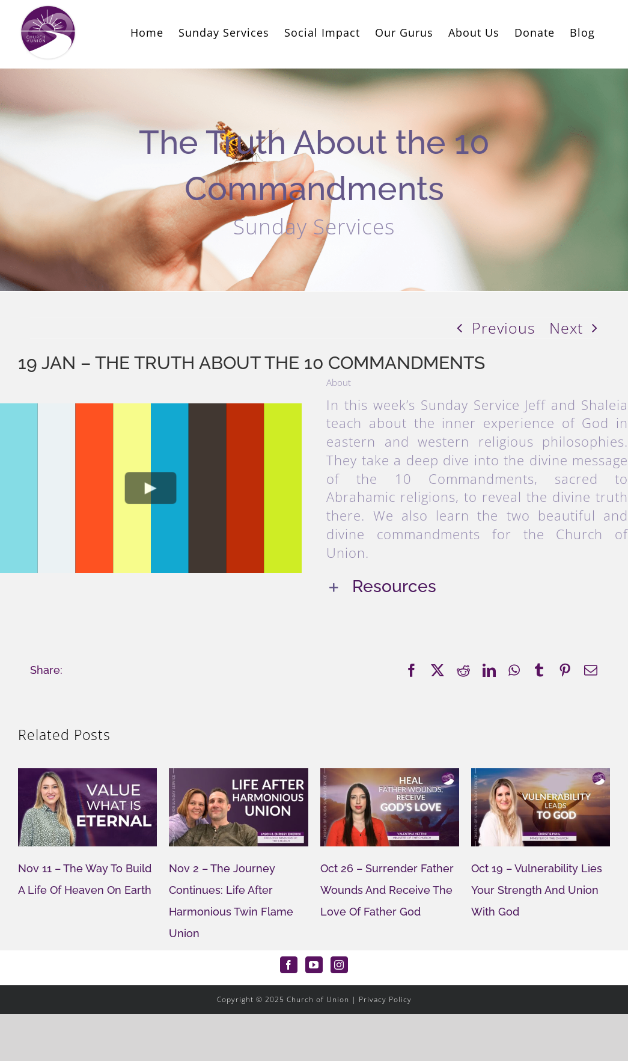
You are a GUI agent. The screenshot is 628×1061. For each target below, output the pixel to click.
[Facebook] (288, 964)
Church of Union (318, 999)
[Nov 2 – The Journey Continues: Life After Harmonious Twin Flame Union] (238, 776)
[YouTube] (314, 964)
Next (566, 327)
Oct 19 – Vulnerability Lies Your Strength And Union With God (536, 890)
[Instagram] (339, 964)
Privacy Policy (385, 999)
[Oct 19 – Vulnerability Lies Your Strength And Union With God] (540, 776)
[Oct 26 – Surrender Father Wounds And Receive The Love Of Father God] (389, 776)
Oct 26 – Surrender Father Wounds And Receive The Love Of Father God (387, 890)
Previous (503, 327)
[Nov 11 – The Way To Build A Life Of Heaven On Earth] (87, 776)
